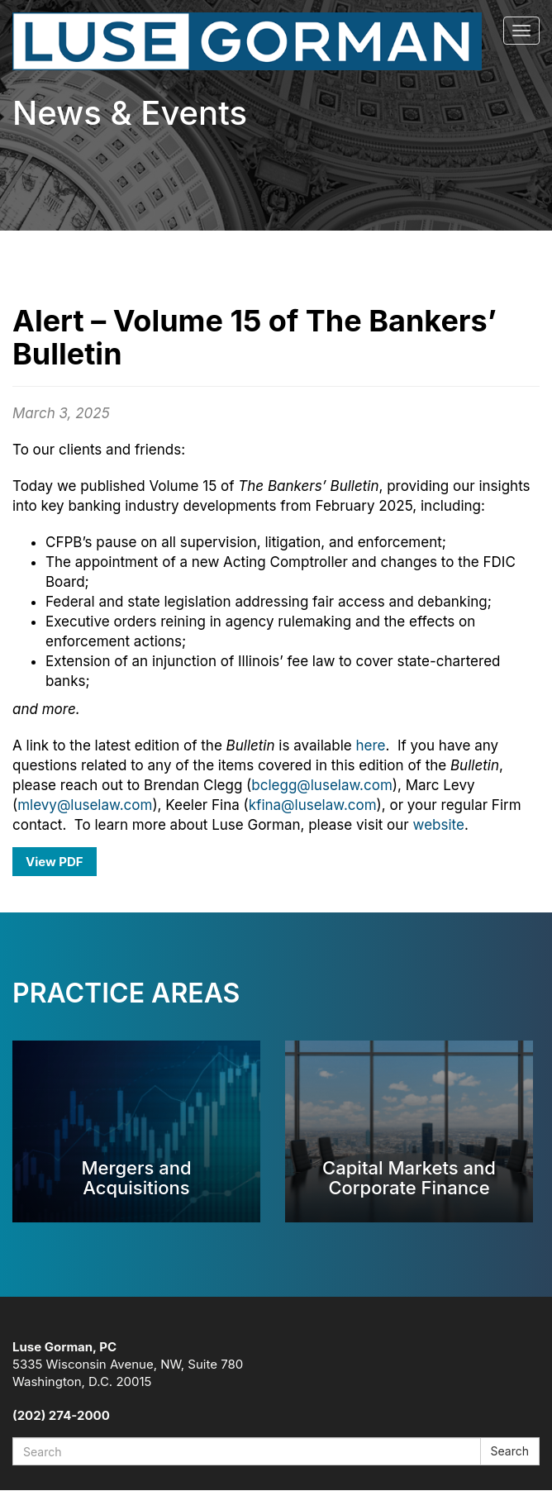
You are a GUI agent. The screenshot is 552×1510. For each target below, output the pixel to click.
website (438, 825)
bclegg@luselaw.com (322, 785)
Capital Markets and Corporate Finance (409, 1177)
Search (510, 1451)
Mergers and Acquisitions (136, 1177)
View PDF (54, 861)
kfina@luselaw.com (313, 805)
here (371, 745)
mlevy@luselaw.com (84, 805)
